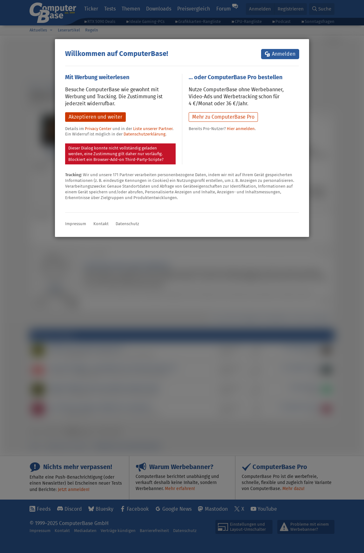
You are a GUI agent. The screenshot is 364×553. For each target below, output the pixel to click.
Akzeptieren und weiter (95, 117)
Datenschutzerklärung (144, 134)
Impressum (75, 224)
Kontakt (101, 224)
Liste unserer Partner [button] (152, 129)
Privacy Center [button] (98, 129)
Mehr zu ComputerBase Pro (223, 117)
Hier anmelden (241, 129)
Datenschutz (127, 224)
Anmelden (283, 54)
